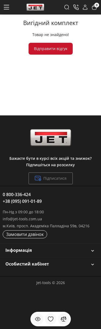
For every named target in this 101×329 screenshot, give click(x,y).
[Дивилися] (37, 319)
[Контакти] (76, 7)
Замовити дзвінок (25, 234)
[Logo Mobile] (35, 7)
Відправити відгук (50, 48)
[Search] (67, 7)
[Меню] (7, 7)
